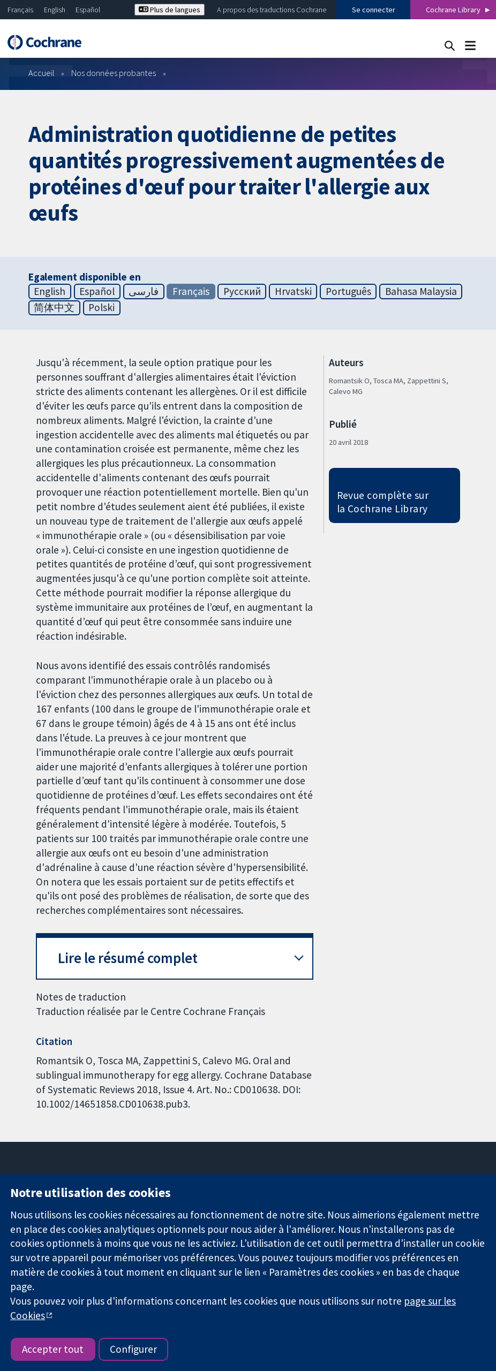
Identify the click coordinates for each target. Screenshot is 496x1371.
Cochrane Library (453, 9)
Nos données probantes (113, 72)
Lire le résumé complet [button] (128, 958)
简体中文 (54, 307)
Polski (101, 307)
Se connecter (373, 9)
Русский (242, 291)
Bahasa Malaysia (421, 291)
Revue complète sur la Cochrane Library (383, 502)
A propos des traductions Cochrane (271, 9)
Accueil (41, 72)
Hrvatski (293, 291)
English (54, 9)
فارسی (144, 291)
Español (88, 9)
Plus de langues (169, 9)
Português (348, 291)
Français (20, 9)
